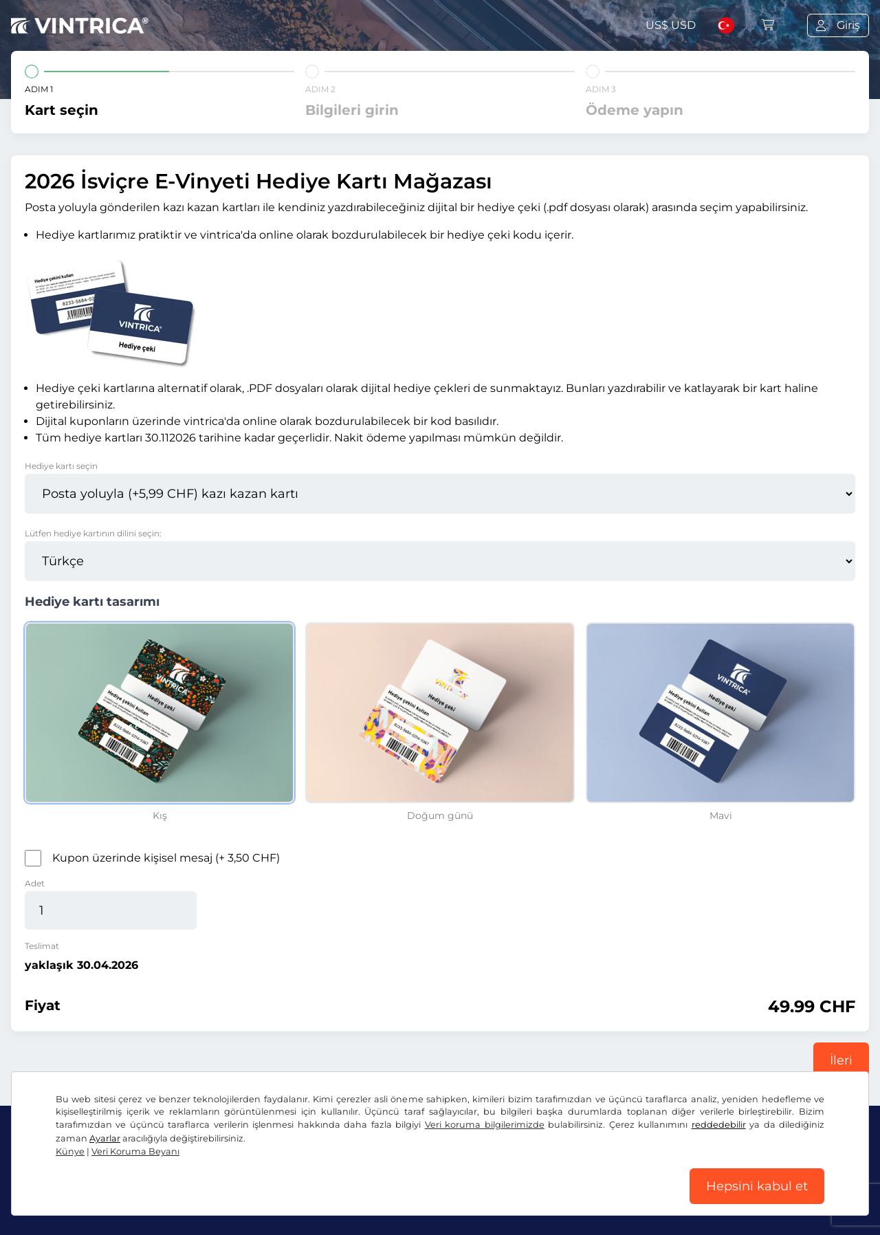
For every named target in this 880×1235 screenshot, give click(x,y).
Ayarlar (104, 1138)
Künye (70, 1151)
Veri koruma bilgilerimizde (484, 1124)
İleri (841, 1060)
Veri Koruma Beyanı (135, 1151)
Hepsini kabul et (757, 1186)
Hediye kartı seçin (61, 466)
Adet (35, 883)
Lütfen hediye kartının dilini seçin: (93, 533)
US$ (671, 25)
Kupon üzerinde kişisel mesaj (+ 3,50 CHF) (166, 857)
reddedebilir (719, 1124)
